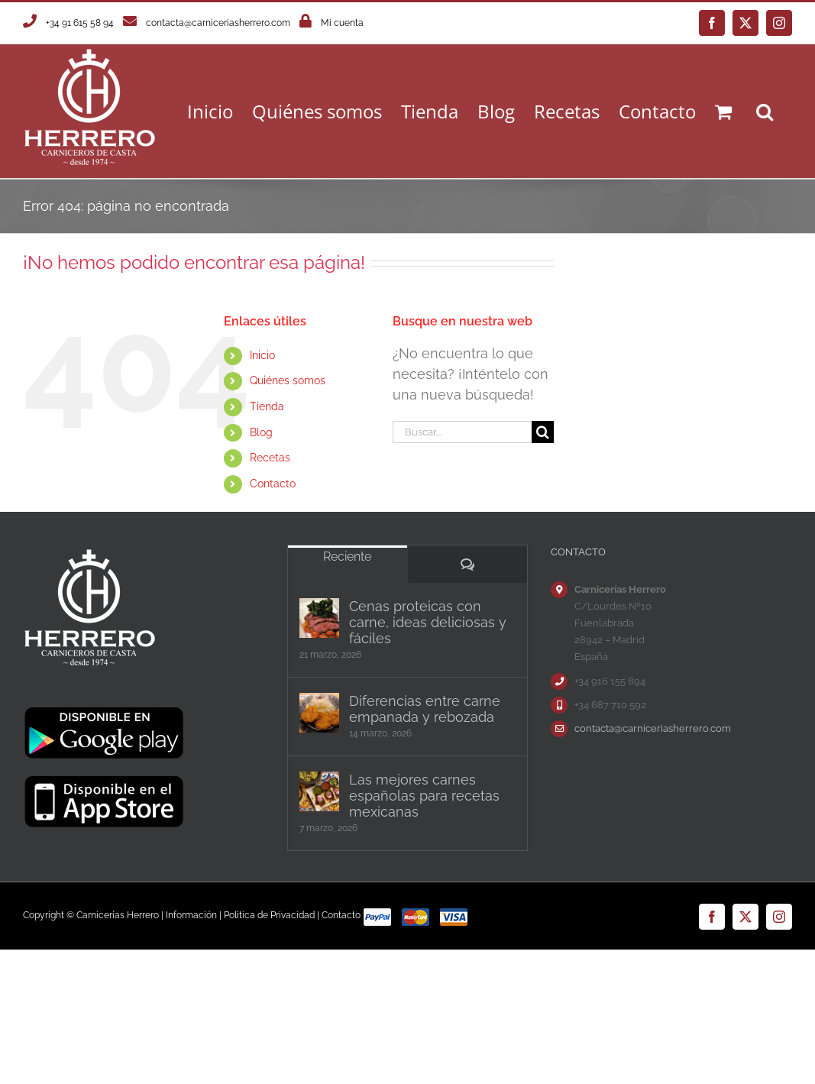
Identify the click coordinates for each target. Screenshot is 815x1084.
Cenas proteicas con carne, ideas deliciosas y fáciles (427, 622)
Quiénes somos (287, 380)
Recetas (270, 457)
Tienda (267, 406)
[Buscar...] (462, 432)
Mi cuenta (342, 23)
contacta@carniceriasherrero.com (218, 23)
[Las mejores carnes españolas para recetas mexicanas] (319, 791)
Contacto (273, 483)
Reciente (347, 556)
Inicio (262, 355)
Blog (261, 432)
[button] (764, 111)
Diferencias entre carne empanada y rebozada (424, 709)
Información (191, 915)
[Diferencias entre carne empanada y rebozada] (319, 713)
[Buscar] (543, 432)
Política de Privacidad (269, 915)
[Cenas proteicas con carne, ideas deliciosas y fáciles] (319, 618)
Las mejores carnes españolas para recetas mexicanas (424, 796)
